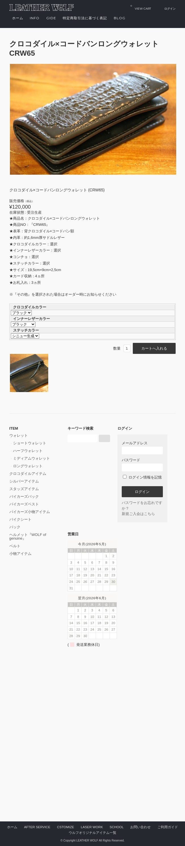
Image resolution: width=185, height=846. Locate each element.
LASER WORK (92, 827)
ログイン (170, 8)
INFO (34, 18)
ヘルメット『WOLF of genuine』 (27, 536)
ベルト (14, 546)
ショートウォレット (29, 443)
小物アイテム (20, 553)
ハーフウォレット (28, 451)
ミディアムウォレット (31, 458)
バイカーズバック (24, 496)
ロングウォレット (28, 466)
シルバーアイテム (24, 481)
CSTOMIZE (65, 827)
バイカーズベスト (24, 504)
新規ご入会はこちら (138, 514)
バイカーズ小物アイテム (29, 512)
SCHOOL (116, 827)
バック (14, 527)
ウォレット (18, 435)
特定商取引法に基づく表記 (85, 18)
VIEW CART (141, 7)
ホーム (17, 18)
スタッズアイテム (24, 489)
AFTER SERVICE (37, 827)
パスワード (142, 464)
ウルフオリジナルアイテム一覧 (92, 832)
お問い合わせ (140, 827)
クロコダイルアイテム (27, 473)
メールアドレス (142, 447)
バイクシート (20, 519)
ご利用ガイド (167, 827)
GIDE (51, 18)
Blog (119, 18)
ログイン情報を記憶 (142, 477)
